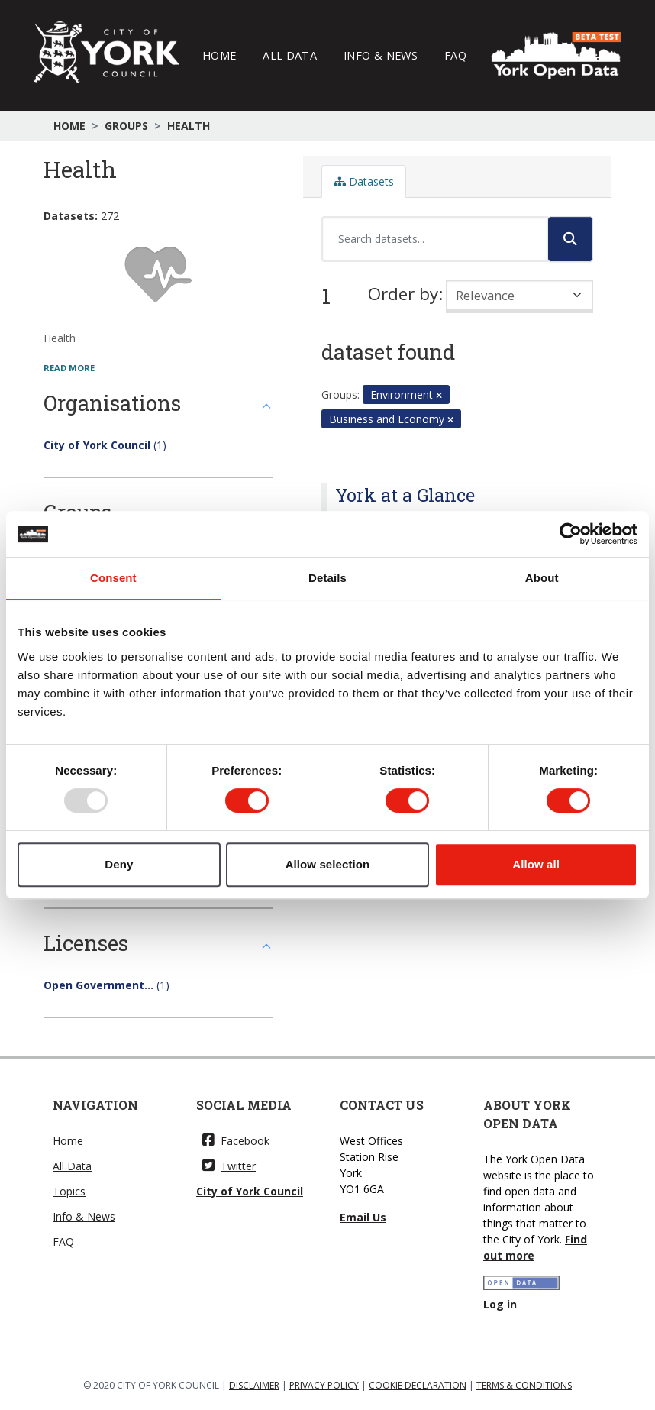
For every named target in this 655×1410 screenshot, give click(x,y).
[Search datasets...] (434, 239)
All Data (290, 55)
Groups (126, 125)
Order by (403, 294)
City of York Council (249, 1191)
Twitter (229, 1166)
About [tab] (542, 577)
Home (219, 55)
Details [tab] (327, 577)
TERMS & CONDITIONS (524, 1385)
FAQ (455, 55)
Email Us (363, 1217)
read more (69, 368)
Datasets (364, 181)
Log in (500, 1304)
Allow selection (328, 864)
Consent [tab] (113, 577)
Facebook (235, 1140)
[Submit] (570, 239)
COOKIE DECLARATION (417, 1385)
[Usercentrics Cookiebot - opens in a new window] (570, 533)
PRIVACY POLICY (324, 1385)
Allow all (536, 864)
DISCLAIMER (254, 1385)
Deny (119, 864)
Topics (69, 1191)
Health (188, 125)
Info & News (381, 55)
